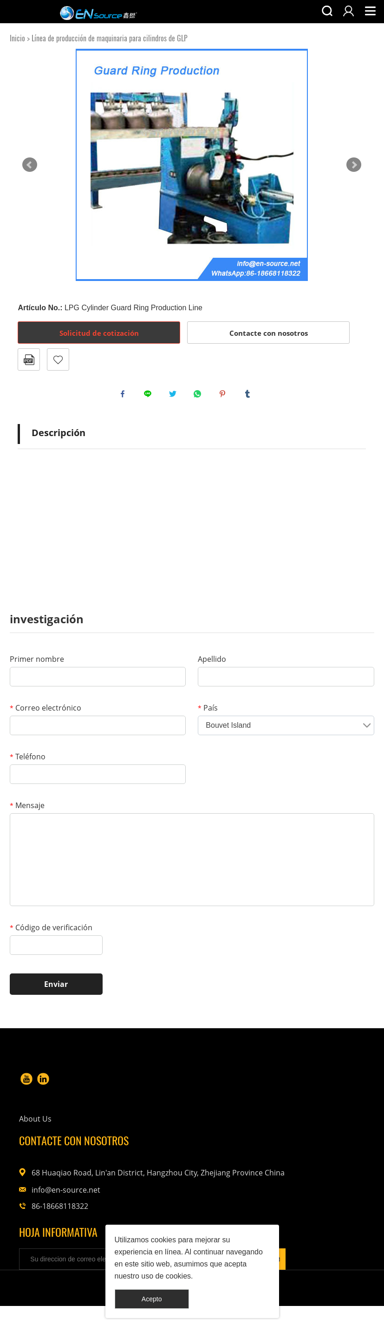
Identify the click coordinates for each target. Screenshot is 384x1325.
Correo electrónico (45, 712)
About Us (170, 1102)
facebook (125, 396)
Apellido (212, 664)
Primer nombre (37, 664)
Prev (29, 164)
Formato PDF (29, 359)
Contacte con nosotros (268, 333)
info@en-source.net (307, 1177)
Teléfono (28, 761)
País (208, 712)
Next (353, 164)
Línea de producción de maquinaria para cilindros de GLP (110, 38)
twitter (175, 396)
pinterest (225, 396)
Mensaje (27, 810)
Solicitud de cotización (99, 333)
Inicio (17, 38)
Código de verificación (51, 932)
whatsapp (200, 396)
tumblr (250, 396)
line (150, 396)
